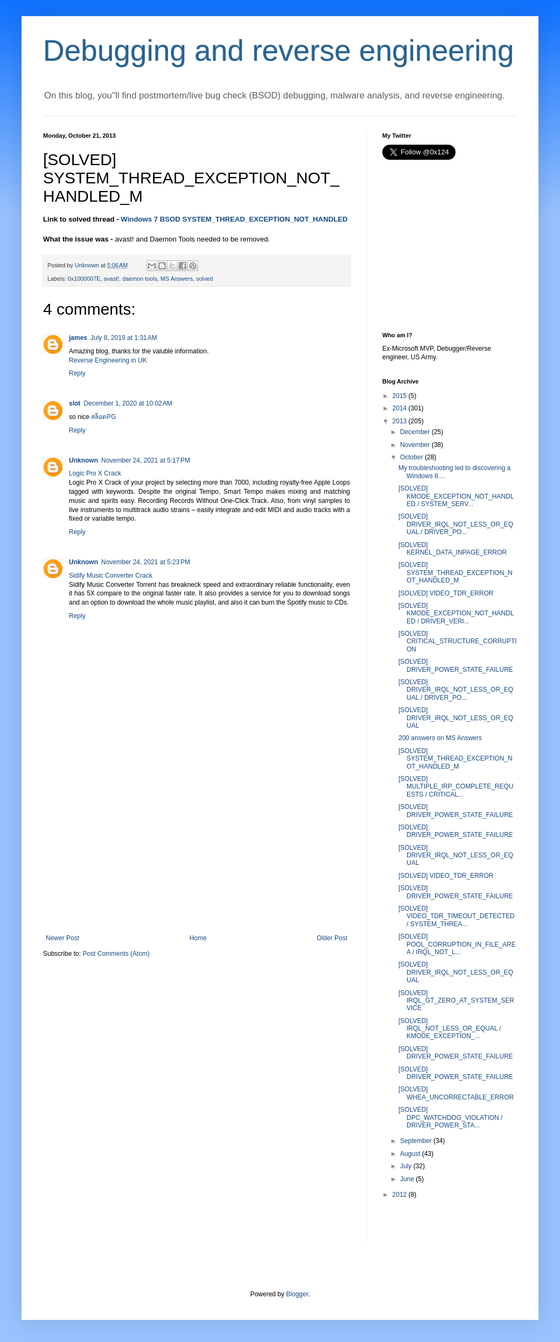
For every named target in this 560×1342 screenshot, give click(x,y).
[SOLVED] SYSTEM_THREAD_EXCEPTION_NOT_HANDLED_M (455, 572)
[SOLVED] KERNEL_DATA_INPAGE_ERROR (452, 548)
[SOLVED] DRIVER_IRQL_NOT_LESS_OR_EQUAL (455, 717)
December (415, 432)
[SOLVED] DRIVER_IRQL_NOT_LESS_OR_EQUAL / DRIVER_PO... (455, 524)
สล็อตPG (103, 417)
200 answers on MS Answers (440, 738)
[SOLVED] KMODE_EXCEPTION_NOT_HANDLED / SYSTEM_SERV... (456, 496)
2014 (400, 408)
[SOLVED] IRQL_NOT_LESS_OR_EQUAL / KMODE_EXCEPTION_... (449, 1028)
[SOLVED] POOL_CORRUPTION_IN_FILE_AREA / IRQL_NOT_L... (457, 944)
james (78, 338)
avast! (111, 278)
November (415, 445)
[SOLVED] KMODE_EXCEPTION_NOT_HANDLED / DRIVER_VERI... (456, 613)
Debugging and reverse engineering (278, 50)
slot (74, 403)
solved (204, 278)
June (407, 1179)
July (405, 1166)
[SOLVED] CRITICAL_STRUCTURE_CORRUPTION (457, 641)
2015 (400, 396)
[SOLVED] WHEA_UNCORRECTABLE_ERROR (456, 1092)
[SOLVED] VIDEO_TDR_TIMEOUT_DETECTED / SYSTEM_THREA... (456, 916)
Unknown (83, 460)
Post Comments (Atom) (116, 953)
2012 (400, 1194)
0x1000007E (84, 278)
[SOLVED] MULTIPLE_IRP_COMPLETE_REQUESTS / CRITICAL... (456, 786)
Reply (77, 373)
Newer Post (62, 938)
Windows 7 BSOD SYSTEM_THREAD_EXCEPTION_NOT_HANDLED (234, 219)
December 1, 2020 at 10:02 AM (127, 403)
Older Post (332, 938)
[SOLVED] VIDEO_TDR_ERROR (445, 593)
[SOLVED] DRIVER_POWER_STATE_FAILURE (455, 665)
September (416, 1141)
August (410, 1154)
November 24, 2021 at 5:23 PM (145, 562)
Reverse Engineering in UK (108, 360)
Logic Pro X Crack (95, 473)
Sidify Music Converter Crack (110, 575)
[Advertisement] (196, 853)
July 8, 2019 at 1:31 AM (123, 338)
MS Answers (176, 278)
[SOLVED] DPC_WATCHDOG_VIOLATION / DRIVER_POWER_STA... (450, 1117)
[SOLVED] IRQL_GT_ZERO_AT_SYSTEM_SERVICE (456, 1000)
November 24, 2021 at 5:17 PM (145, 460)
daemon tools (139, 278)
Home (198, 938)
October (411, 457)
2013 (400, 421)
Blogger (297, 1294)
